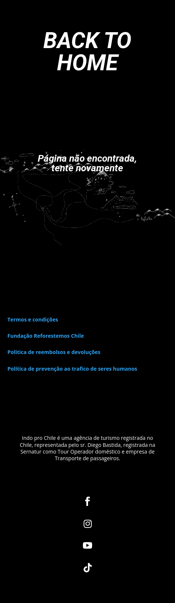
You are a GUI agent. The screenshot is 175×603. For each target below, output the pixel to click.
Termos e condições (32, 319)
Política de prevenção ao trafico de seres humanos (72, 368)
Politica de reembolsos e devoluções (53, 352)
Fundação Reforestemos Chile (45, 335)
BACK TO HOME (87, 51)
